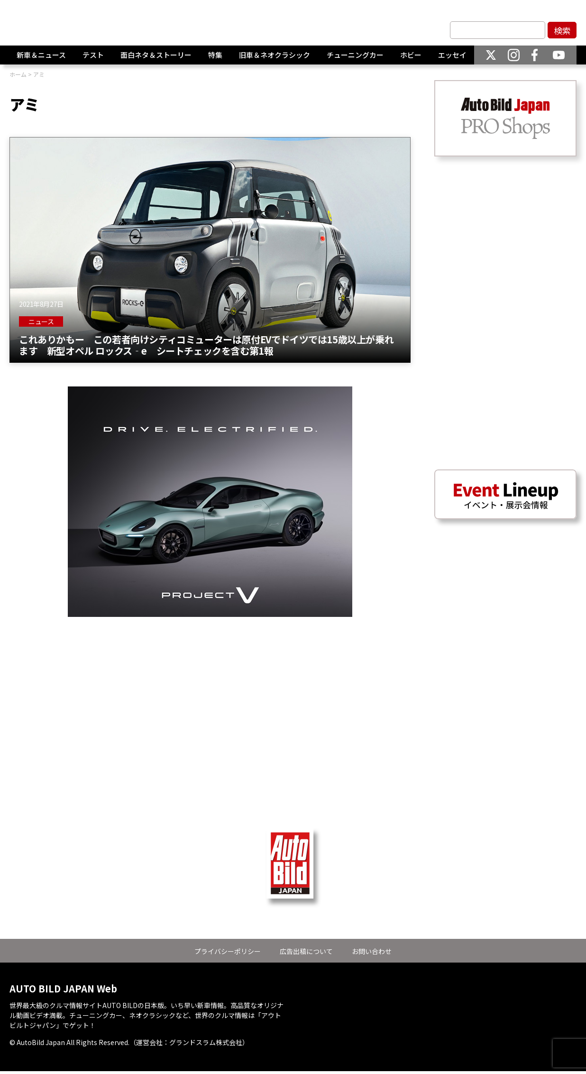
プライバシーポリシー (227, 951)
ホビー (410, 55)
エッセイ (452, 55)
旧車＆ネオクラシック (274, 55)
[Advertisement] (210, 683)
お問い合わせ (372, 951)
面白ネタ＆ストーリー (156, 55)
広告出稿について (306, 951)
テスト (93, 55)
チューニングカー (355, 55)
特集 (215, 55)
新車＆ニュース (41, 55)
